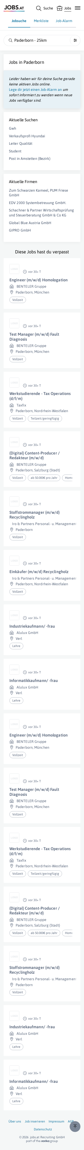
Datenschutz (43, 1129)
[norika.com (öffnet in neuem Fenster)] (42, 1141)
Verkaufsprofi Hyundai (27, 136)
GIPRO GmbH (20, 230)
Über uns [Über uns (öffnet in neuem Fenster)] (15, 1121)
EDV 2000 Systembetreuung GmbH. (37, 203)
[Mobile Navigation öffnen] (77, 7)
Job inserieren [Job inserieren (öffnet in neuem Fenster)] (35, 1121)
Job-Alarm (64, 21)
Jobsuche (19, 21)
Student (15, 151)
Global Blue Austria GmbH (30, 223)
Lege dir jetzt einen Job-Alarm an (35, 89)
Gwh (12, 128)
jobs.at (35, 1137)
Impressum (56, 1121)
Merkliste (41, 21)
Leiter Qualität (20, 143)
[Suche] (44, 8)
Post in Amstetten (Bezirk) (29, 158)
